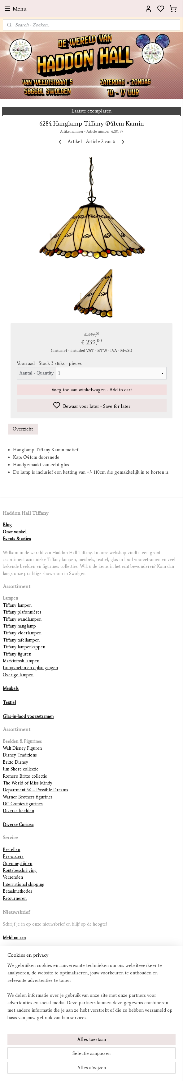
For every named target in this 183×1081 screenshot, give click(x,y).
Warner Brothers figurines (28, 797)
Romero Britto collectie (25, 776)
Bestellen (11, 849)
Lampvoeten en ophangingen (30, 667)
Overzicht (23, 429)
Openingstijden (17, 863)
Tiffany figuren (17, 654)
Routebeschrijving (20, 870)
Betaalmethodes (17, 891)
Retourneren (15, 898)
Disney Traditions (20, 755)
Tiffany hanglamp (19, 626)
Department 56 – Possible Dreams (35, 790)
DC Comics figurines (23, 804)
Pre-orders (13, 856)
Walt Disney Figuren (22, 748)
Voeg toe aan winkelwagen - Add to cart (91, 390)
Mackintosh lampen (21, 661)
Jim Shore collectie (20, 769)
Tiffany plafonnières (23, 612)
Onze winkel (14, 532)
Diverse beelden (18, 810)
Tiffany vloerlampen (22, 633)
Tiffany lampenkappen (24, 647)
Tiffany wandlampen (22, 619)
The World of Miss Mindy (27, 783)
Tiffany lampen (17, 605)
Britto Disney (15, 762)
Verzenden (13, 877)
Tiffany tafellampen (21, 640)
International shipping (24, 884)
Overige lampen (18, 675)
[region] (91, 994)
